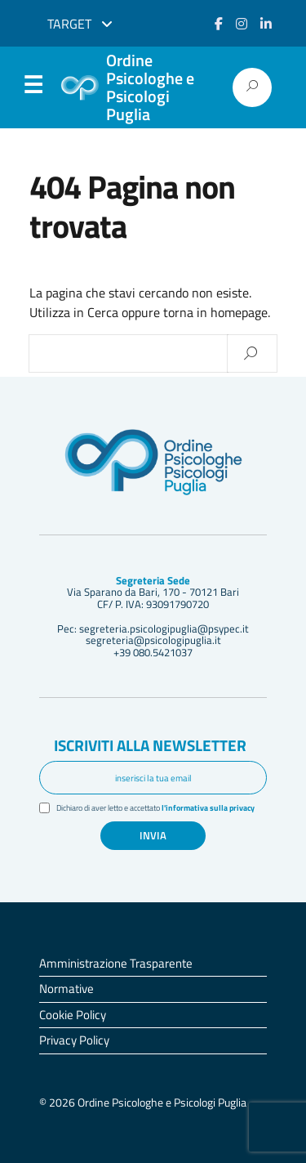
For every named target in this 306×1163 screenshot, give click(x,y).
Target (80, 24)
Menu (32, 88)
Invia (153, 835)
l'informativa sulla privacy (208, 808)
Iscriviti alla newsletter (150, 745)
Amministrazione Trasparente (116, 963)
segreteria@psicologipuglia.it (153, 640)
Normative (66, 988)
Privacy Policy (74, 1040)
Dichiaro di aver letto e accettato (155, 807)
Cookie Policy (72, 1014)
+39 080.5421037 (153, 652)
